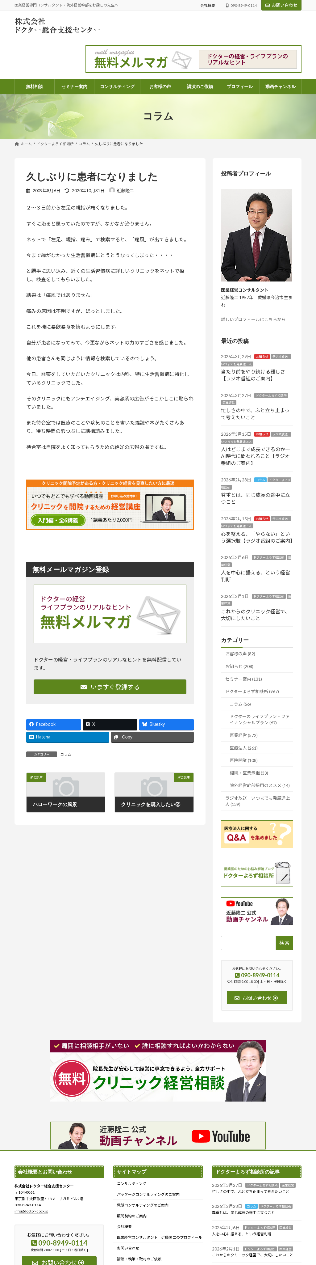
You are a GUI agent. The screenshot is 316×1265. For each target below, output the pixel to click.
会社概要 (207, 5)
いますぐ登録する (110, 687)
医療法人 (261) (244, 747)
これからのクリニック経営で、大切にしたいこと (252, 1255)
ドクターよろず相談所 (271, 395)
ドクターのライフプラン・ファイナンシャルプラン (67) (260, 719)
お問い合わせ (281, 5)
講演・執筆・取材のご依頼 (139, 1258)
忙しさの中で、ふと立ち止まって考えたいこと (250, 1191)
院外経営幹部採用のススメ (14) (260, 785)
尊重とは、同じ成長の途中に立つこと (243, 1212)
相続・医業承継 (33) (249, 772)
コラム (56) (240, 703)
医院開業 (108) (244, 760)
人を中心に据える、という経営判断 (241, 1234)
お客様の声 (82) (240, 653)
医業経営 (228, 402)
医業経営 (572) (244, 735)
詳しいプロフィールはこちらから (253, 319)
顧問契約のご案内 (132, 1215)
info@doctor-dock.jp (31, 1211)
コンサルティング (131, 1183)
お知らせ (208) (239, 666)
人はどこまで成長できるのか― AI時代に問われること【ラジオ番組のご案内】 (255, 456)
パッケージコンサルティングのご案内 (148, 1194)
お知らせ (262, 356)
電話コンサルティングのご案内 (142, 1205)
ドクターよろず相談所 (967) (252, 691)
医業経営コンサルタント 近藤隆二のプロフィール (159, 1237)
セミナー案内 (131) (243, 678)
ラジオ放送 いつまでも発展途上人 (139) (257, 801)
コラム (65, 754)
